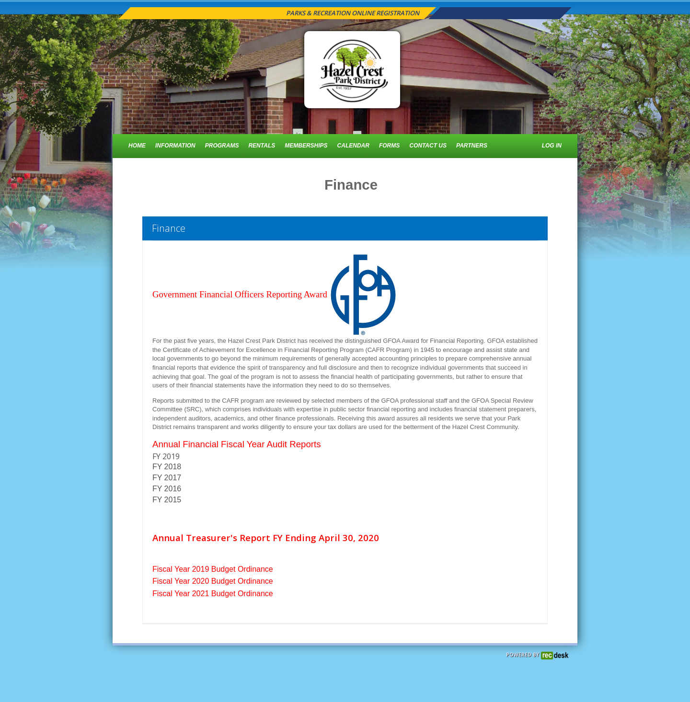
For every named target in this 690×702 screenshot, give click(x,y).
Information (175, 145)
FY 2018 (166, 467)
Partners (471, 145)
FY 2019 (167, 456)
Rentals (261, 145)
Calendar (353, 145)
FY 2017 (166, 478)
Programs (222, 145)
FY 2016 (168, 489)
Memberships (306, 145)
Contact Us (428, 145)
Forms (389, 145)
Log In (552, 145)
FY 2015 (166, 500)
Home (137, 145)
